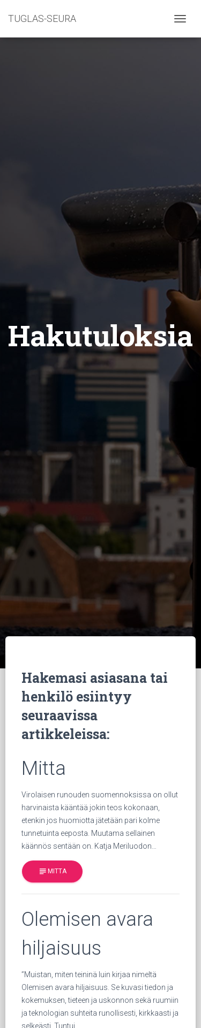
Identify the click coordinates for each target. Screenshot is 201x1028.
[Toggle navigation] (180, 18)
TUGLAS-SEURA (42, 18)
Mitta (52, 871)
